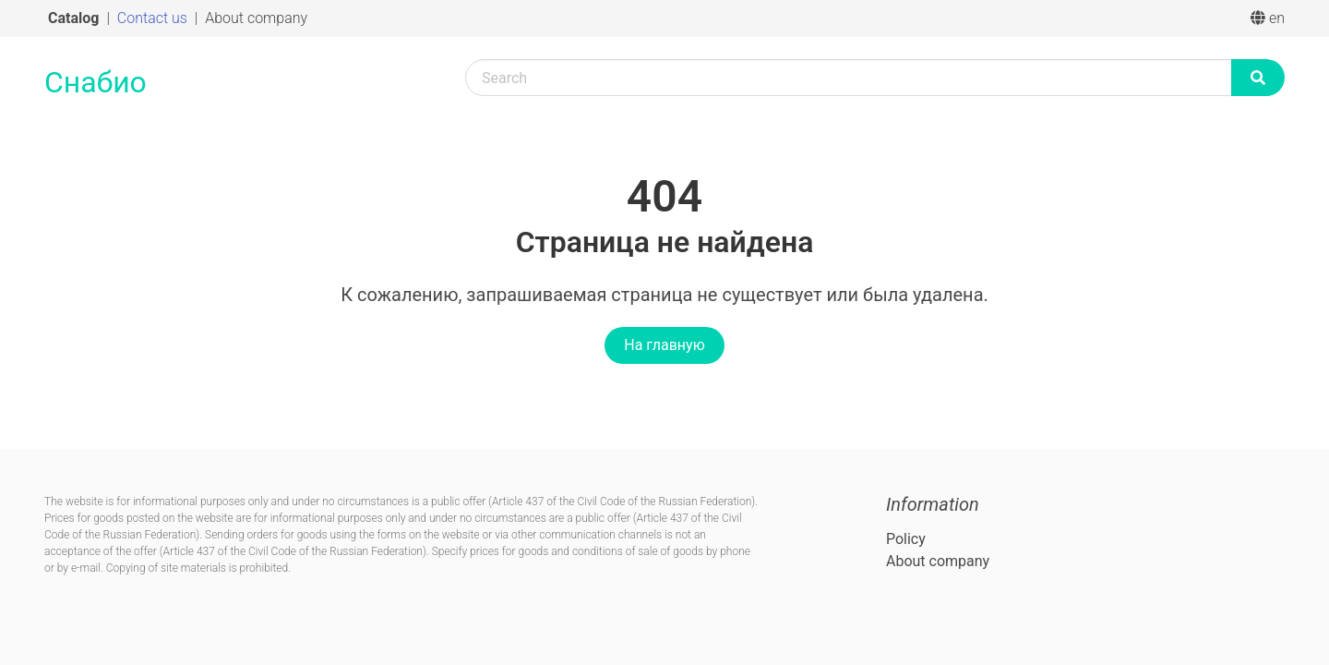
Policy (906, 539)
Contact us (154, 18)
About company (256, 18)
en (1268, 18)
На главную (664, 345)
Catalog (75, 18)
